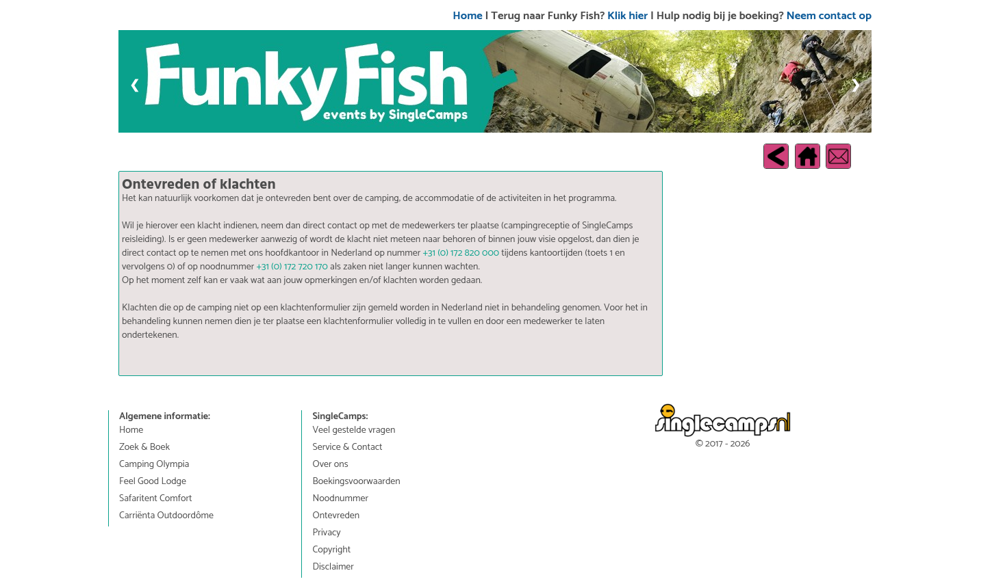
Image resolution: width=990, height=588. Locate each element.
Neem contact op (829, 16)
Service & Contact (347, 448)
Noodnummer (340, 499)
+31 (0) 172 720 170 (291, 267)
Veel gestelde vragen (353, 431)
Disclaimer (332, 567)
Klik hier (627, 16)
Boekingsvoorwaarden (356, 482)
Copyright (331, 550)
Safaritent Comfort (155, 499)
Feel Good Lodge (152, 482)
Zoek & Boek (144, 448)
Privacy (326, 533)
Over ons (330, 465)
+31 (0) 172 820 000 (461, 253)
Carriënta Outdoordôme (166, 516)
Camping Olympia (154, 465)
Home (467, 16)
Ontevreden (335, 516)
